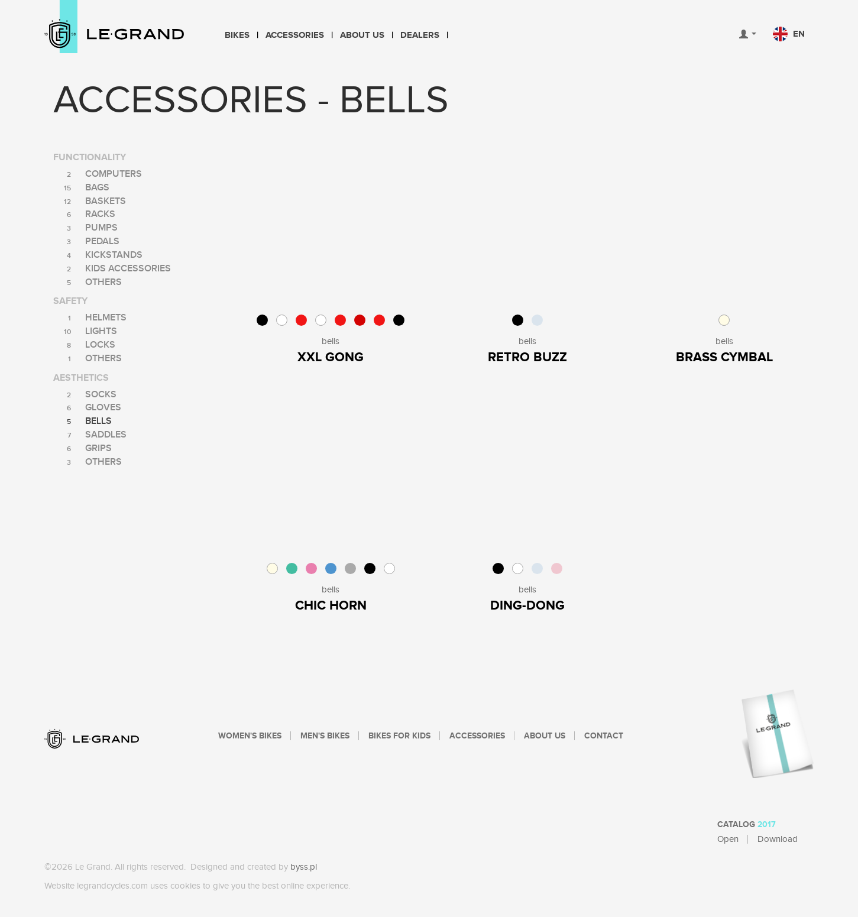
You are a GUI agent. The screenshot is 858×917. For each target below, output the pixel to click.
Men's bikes (324, 736)
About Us (362, 35)
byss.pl (303, 867)
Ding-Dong (527, 606)
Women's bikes (249, 736)
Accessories (295, 35)
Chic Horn (331, 606)
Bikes (237, 35)
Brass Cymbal (724, 357)
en (789, 34)
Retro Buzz (527, 357)
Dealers (419, 35)
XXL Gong (330, 357)
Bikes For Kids (399, 736)
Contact (603, 736)
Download (777, 839)
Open (728, 839)
